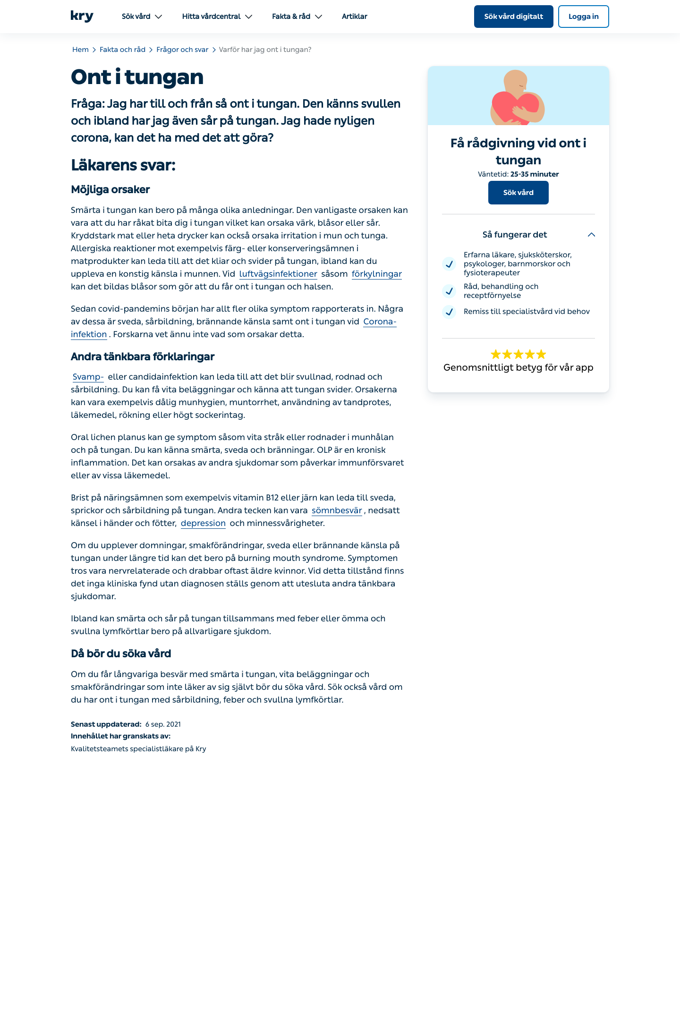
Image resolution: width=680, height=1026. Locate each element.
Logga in (584, 16)
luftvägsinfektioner (278, 274)
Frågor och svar (182, 49)
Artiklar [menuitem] (354, 16)
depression (203, 523)
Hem (80, 49)
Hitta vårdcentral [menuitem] (217, 16)
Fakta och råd (122, 49)
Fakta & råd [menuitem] (297, 16)
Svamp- (88, 377)
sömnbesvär (337, 510)
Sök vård (518, 192)
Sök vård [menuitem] (142, 16)
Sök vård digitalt (514, 16)
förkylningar (377, 274)
